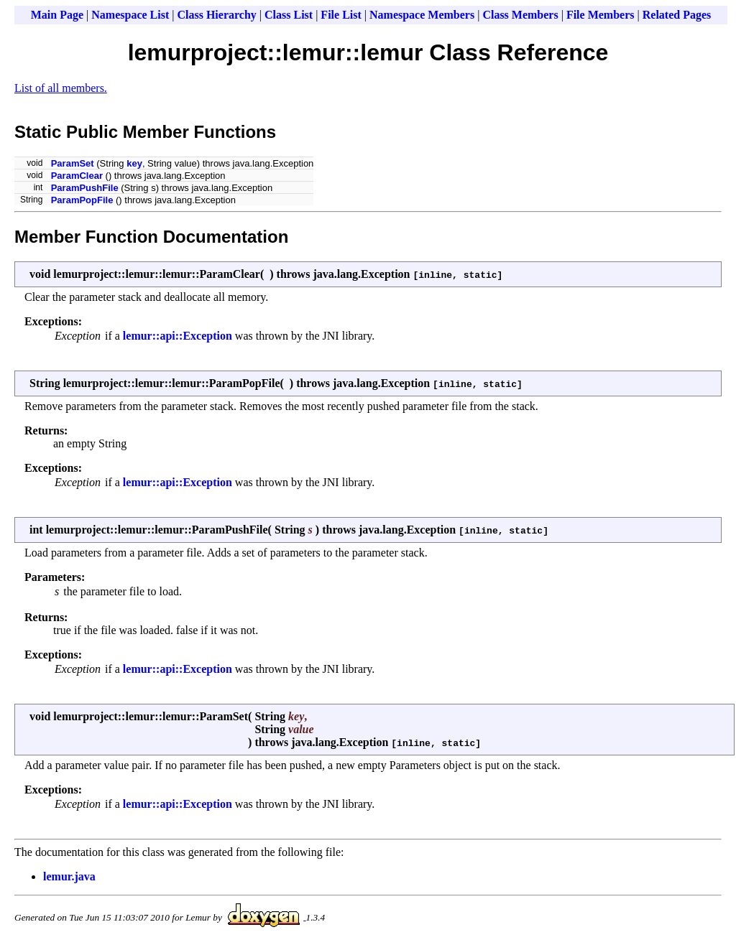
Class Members (520, 15)
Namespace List (130, 15)
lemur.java (69, 876)
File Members (600, 15)
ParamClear (77, 175)
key (134, 163)
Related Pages (677, 15)
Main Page (57, 15)
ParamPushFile (85, 187)
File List (341, 15)
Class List (288, 15)
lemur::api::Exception (177, 336)
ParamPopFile (82, 200)
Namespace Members (421, 15)
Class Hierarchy (216, 15)
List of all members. (60, 88)
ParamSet (72, 163)
